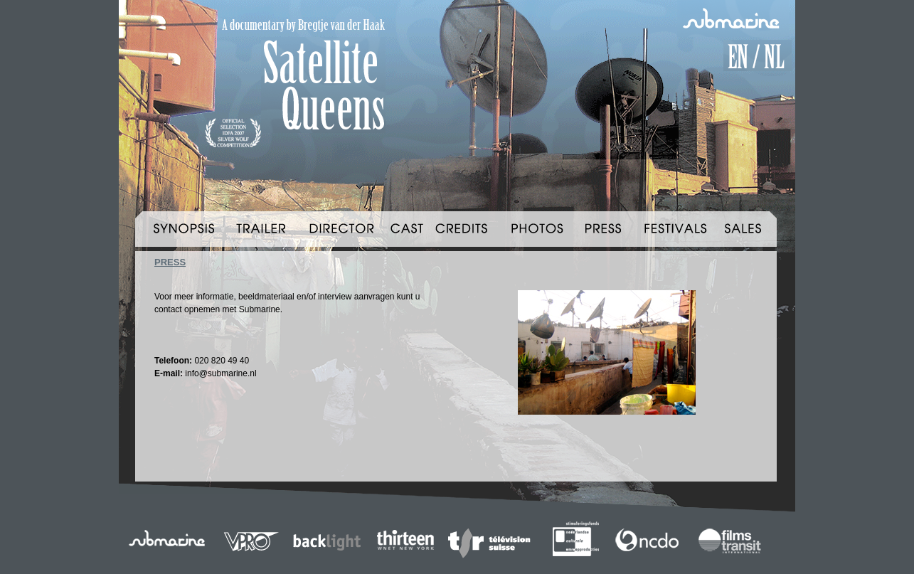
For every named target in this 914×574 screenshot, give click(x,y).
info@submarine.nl (220, 373)
